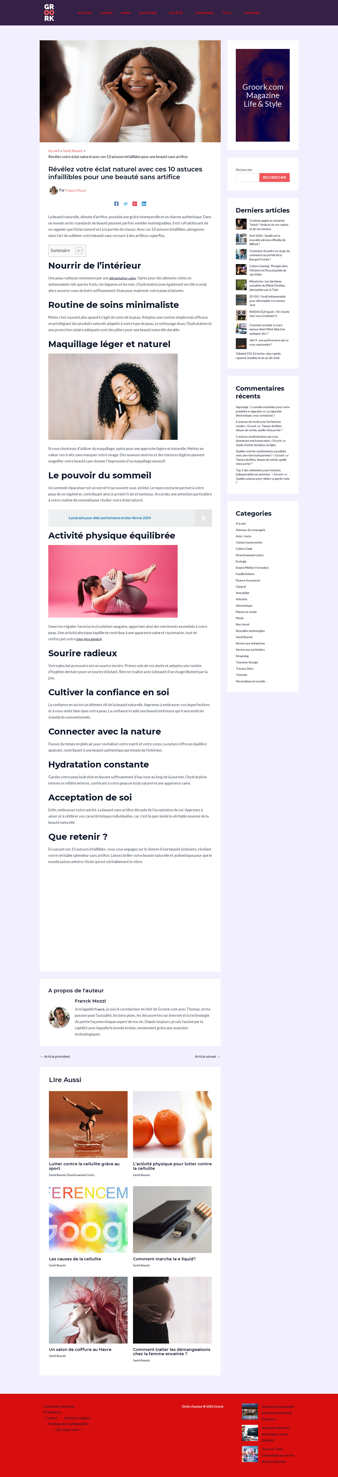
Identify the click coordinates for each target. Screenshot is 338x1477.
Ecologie (241, 561)
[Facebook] (117, 203)
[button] (159, 13)
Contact (52, 1419)
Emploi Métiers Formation (252, 567)
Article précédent (56, 1056)
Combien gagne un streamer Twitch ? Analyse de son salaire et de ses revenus (268, 225)
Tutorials (241, 675)
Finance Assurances (248, 580)
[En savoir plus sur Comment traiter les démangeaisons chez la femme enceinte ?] (172, 1309)
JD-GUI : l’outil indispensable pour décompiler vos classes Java (267, 301)
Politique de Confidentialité (68, 1425)
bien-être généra (89, 639)
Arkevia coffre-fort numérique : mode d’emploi (277, 1434)
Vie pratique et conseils (250, 681)
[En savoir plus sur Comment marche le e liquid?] (172, 1219)
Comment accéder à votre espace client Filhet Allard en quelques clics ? (267, 329)
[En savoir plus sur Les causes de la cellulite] (88, 1219)
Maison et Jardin (246, 612)
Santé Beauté (58, 1174)
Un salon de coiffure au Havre (83, 1349)
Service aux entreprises (250, 643)
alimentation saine (124, 278)
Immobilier (242, 593)
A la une (241, 523)
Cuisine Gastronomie (249, 542)
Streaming (242, 656)
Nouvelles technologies (250, 631)
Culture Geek (244, 548)
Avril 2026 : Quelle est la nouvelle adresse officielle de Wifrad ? (267, 240)
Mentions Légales (76, 1419)
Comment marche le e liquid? (166, 1258)
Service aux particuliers (250, 649)
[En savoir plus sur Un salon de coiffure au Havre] (88, 1309)
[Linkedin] (143, 203)
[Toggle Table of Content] (77, 250)
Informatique (244, 605)
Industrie (241, 599)
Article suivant (206, 1056)
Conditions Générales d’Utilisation (57, 1409)
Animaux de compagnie (250, 530)
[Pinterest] (135, 203)
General (241, 586)
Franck (99, 1009)
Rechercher (244, 170)
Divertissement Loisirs (84, 1174)
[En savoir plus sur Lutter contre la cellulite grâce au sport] (88, 1124)
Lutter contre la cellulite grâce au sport (88, 1166)
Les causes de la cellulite (77, 1258)
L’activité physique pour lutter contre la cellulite (168, 1166)
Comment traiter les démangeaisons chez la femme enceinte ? (169, 1353)
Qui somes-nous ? (69, 1431)
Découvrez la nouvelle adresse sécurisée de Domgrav (279, 1412)
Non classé (242, 624)
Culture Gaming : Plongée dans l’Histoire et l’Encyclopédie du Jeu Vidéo (268, 270)
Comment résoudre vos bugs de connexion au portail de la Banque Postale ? (269, 255)
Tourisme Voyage (247, 662)
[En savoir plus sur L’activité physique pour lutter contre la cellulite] (172, 1124)
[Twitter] (126, 203)
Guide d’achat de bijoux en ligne (256, 445)
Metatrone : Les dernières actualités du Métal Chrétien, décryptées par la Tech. (267, 285)
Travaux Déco (245, 668)
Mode (239, 618)
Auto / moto (243, 536)
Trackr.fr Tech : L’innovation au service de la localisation (280, 1455)
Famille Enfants (245, 574)
